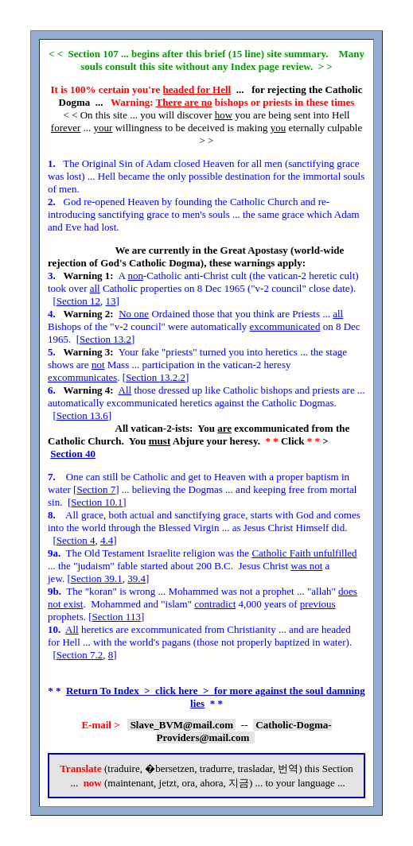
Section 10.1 (97, 502)
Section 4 (75, 540)
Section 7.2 (79, 655)
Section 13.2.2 (155, 377)
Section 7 (95, 489)
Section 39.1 (97, 578)
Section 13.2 (105, 339)
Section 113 (116, 617)
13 (111, 301)
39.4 (136, 578)
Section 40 (72, 454)
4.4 (106, 540)
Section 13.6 (82, 415)
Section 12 (78, 301)
